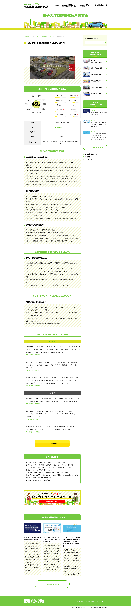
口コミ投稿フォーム (101, 5)
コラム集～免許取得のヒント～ (85, 5)
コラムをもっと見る (52, 584)
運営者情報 (87, 157)
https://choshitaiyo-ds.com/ (60, 127)
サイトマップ (88, 159)
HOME (57, 5)
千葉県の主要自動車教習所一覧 (69, 5)
